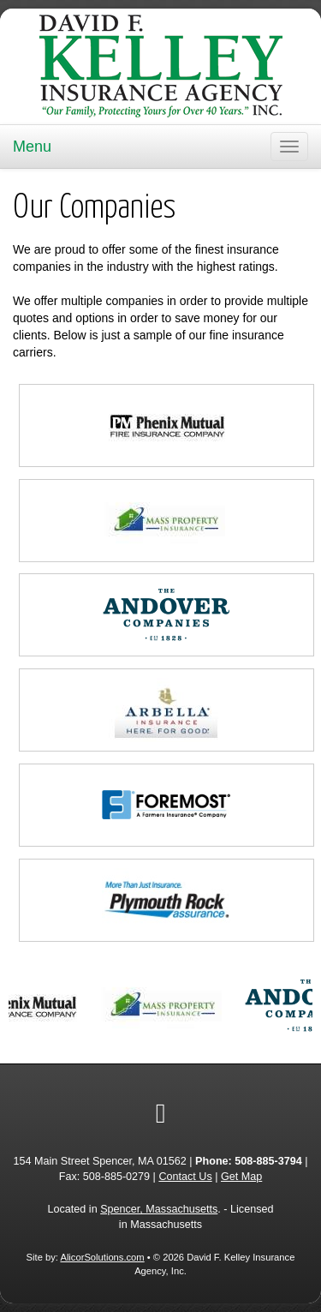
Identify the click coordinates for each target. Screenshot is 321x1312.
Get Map (241, 1177)
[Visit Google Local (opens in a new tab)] (161, 1113)
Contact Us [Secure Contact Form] (184, 1177)
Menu (32, 146)
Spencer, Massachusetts (158, 1209)
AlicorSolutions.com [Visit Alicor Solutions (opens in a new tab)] (102, 1257)
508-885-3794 (268, 1161)
